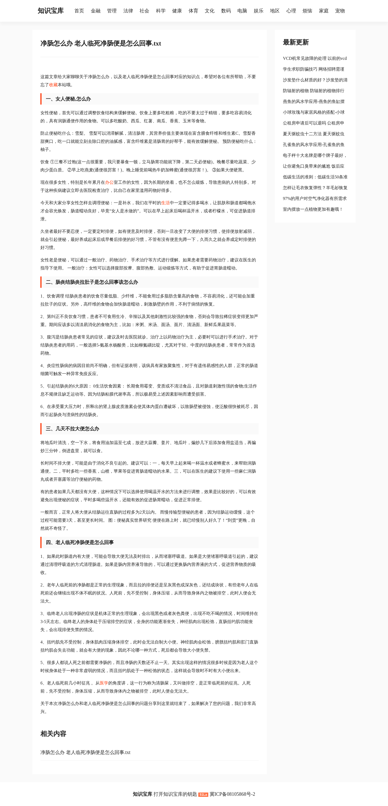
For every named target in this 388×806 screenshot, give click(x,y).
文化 (209, 10)
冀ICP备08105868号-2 (232, 794)
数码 (226, 10)
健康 (177, 10)
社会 (144, 10)
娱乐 (259, 10)
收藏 (53, 84)
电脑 (242, 10)
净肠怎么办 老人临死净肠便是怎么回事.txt (85, 752)
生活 (165, 202)
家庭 (324, 10)
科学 (161, 10)
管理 (112, 10)
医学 (104, 683)
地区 (275, 10)
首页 (79, 10)
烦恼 (307, 10)
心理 (291, 10)
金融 (96, 10)
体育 (193, 10)
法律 (128, 10)
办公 (109, 182)
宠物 (340, 10)
